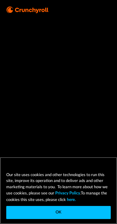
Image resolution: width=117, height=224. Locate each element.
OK (58, 212)
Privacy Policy (67, 192)
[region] (58, 190)
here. (71, 199)
